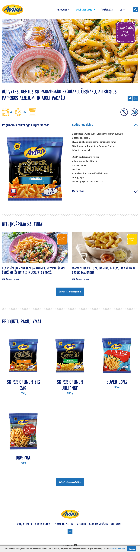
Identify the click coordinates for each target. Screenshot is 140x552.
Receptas (105, 191)
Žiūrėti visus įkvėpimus (70, 291)
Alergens (81, 524)
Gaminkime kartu (85, 9)
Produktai (63, 9)
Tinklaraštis (107, 9)
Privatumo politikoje (117, 549)
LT (122, 9)
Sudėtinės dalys (105, 125)
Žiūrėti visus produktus (70, 482)
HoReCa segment (43, 524)
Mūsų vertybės (24, 524)
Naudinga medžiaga (98, 524)
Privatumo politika (64, 524)
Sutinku (132, 549)
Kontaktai (116, 524)
